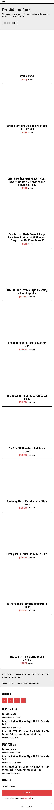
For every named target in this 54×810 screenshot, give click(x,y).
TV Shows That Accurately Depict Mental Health (27, 605)
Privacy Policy (27, 798)
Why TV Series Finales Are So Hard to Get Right (27, 397)
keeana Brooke (27, 76)
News (24, 80)
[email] (27, 786)
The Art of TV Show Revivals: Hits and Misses (27, 450)
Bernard (30, 80)
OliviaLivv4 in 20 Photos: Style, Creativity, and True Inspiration (27, 292)
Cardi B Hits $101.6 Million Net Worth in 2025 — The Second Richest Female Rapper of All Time (27, 181)
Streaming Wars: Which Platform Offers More (27, 503)
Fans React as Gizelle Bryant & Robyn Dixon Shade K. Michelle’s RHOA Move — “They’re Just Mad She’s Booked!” (27, 237)
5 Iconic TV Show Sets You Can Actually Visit (27, 344)
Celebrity (23, 297)
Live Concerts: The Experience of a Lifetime (27, 658)
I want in (27, 793)
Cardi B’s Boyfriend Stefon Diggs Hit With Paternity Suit (27, 127)
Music (23, 663)
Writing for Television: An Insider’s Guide (27, 554)
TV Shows (23, 349)
